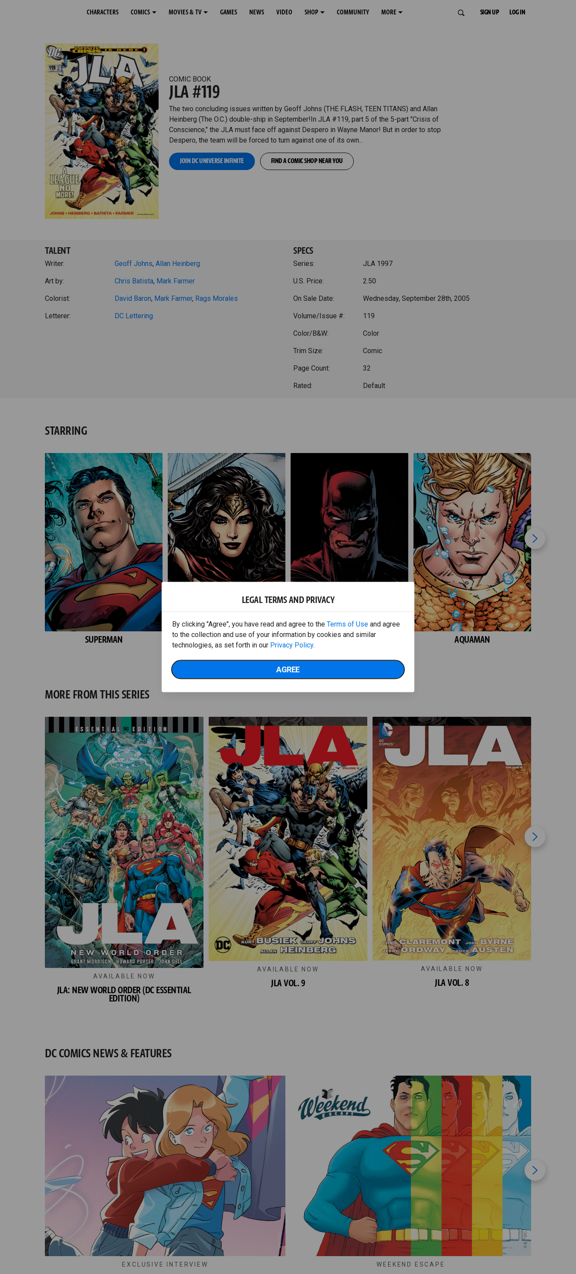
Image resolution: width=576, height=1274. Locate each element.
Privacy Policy (291, 645)
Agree (288, 669)
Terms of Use (347, 624)
